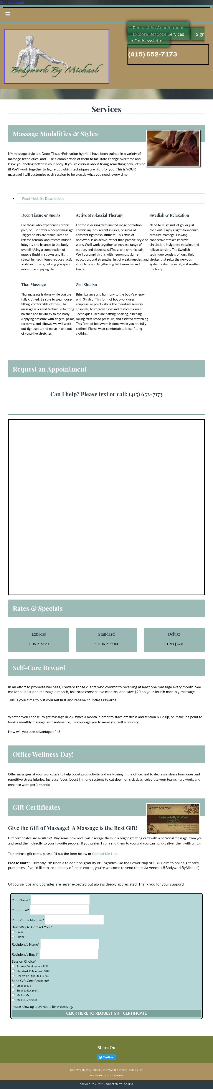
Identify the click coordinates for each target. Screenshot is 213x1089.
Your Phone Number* (28, 920)
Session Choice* (24, 961)
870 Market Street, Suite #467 (123, 1070)
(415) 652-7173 (152, 54)
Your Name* (21, 900)
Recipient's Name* (25, 944)
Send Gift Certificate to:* (30, 980)
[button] (106, 14)
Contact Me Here (105, 853)
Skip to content (12, 2)
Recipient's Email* (25, 954)
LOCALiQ (128, 1084)
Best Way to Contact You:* (32, 927)
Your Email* (20, 910)
